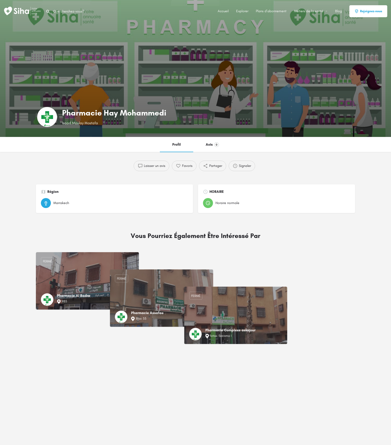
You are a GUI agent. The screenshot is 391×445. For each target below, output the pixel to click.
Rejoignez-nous (368, 11)
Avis (212, 144)
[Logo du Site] (23, 11)
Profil (176, 144)
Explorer (242, 11)
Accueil (223, 11)
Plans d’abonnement (271, 11)
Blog (338, 11)
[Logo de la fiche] (47, 117)
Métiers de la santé (308, 11)
